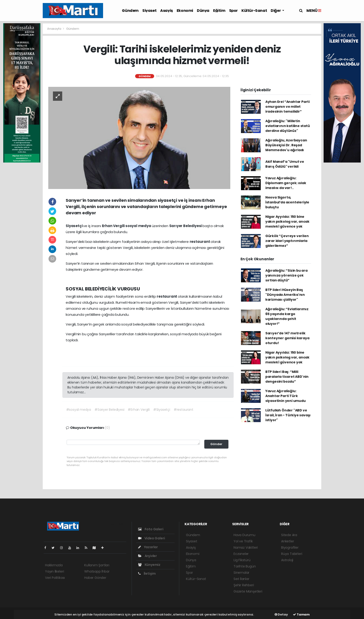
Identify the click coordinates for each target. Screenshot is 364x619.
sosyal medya (138, 225)
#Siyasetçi (161, 409)
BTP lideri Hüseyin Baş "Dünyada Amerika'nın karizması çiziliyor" (285, 294)
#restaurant (183, 409)
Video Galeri (151, 538)
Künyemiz (149, 564)
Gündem (130, 10)
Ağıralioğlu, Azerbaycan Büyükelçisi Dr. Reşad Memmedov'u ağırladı (286, 145)
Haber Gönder (95, 577)
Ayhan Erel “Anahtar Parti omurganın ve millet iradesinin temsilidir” (287, 106)
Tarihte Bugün (245, 566)
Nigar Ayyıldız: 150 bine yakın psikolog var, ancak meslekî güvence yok (287, 221)
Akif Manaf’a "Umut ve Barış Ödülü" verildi (284, 164)
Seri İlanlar (241, 579)
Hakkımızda (54, 565)
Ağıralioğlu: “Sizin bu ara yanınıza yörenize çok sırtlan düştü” (286, 275)
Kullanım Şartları (96, 565)
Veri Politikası (55, 577)
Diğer (276, 10)
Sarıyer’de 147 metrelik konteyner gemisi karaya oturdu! (287, 338)
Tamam (301, 614)
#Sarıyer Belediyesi (109, 409)
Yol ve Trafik (243, 541)
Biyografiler (290, 547)
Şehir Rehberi (244, 585)
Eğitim (219, 10)
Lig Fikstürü (242, 560)
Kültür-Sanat (254, 10)
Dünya (203, 10)
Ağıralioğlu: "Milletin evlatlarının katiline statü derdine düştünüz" (287, 126)
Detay (281, 614)
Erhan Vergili (113, 225)
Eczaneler (241, 553)
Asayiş (166, 10)
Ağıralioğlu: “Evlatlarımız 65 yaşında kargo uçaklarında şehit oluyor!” (287, 316)
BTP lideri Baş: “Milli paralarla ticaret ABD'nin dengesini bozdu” (287, 376)
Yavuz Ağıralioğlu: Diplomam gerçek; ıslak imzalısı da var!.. (285, 183)
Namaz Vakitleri (246, 547)
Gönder (216, 444)
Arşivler (147, 556)
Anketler (287, 541)
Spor (233, 10)
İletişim (147, 573)
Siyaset (149, 10)
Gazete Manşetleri (248, 591)
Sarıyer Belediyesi (185, 225)
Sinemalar (241, 572)
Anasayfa (54, 28)
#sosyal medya (78, 409)
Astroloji (287, 560)
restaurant (200, 241)
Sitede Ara (289, 535)
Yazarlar (148, 547)
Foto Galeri (150, 529)
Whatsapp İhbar (96, 571)
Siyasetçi (74, 225)
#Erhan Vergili (139, 409)
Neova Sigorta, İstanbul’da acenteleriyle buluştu (287, 202)
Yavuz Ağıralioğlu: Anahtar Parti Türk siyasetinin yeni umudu (285, 396)
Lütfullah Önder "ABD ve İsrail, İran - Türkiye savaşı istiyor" (288, 415)
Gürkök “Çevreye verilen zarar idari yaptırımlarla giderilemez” (287, 241)
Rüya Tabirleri (291, 553)
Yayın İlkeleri (54, 571)
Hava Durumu (244, 535)
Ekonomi (185, 10)
